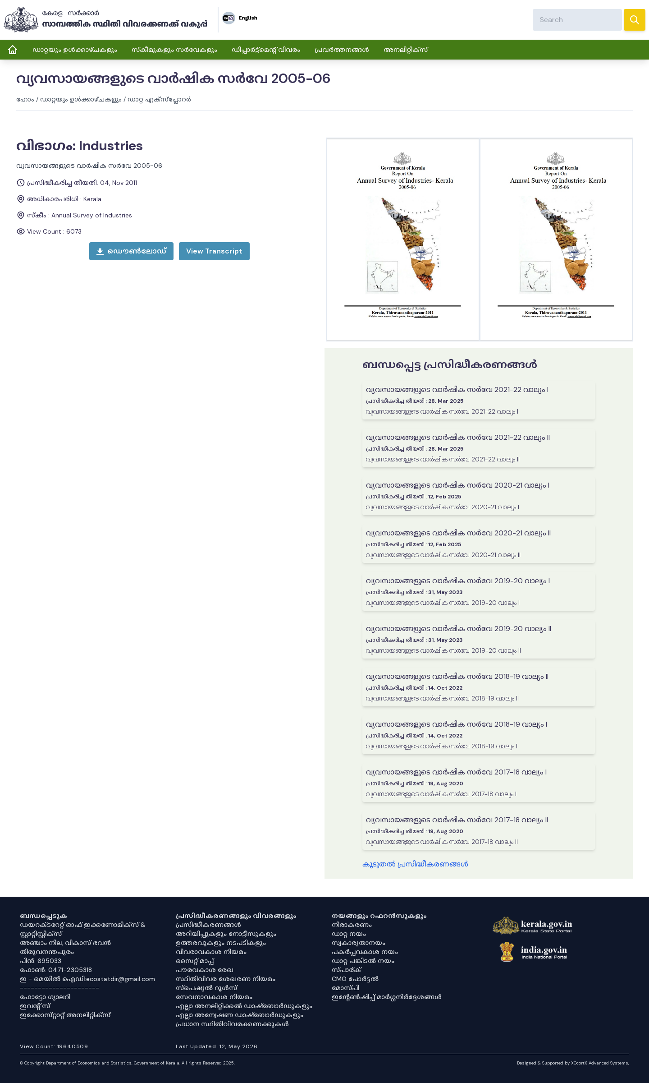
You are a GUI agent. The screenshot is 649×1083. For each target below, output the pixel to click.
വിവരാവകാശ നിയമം (211, 952)
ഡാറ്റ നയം (349, 934)
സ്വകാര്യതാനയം (358, 943)
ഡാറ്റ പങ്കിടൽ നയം (363, 961)
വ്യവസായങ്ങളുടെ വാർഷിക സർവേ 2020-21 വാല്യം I (457, 485)
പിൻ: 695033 (40, 961)
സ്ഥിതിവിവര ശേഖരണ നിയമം (225, 979)
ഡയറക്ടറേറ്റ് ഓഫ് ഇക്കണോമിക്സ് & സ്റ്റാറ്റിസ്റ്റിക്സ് (83, 929)
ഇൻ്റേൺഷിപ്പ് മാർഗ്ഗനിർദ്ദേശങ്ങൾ (387, 997)
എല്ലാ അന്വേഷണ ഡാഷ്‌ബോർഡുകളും (239, 1015)
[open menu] (214, 251)
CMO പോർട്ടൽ (355, 979)
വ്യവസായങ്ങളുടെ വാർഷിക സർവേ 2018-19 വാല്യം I (456, 724)
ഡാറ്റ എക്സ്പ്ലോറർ (159, 99)
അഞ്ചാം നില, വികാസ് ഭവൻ (65, 943)
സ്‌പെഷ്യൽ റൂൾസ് (206, 988)
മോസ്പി (345, 988)
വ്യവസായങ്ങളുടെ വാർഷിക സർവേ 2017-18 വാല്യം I (456, 772)
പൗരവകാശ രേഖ (204, 970)
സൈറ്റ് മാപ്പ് (195, 961)
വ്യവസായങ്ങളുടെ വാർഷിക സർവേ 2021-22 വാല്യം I (457, 389)
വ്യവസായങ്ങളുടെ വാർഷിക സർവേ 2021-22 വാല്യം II (458, 437)
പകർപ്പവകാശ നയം (365, 952)
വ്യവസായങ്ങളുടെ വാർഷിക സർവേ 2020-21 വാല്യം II (458, 533)
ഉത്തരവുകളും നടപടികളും (221, 943)
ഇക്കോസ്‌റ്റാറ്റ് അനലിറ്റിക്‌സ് (65, 1015)
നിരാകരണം (352, 925)
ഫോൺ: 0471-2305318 (56, 970)
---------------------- (59, 988)
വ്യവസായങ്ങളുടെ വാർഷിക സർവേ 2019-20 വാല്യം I (458, 580)
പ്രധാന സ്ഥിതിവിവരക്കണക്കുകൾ (232, 1024)
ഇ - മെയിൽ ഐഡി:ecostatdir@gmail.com (87, 979)
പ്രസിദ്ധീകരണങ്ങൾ (208, 925)
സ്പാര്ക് (346, 970)
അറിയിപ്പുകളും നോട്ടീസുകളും (226, 934)
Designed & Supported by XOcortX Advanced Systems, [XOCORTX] (573, 1063)
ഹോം (25, 99)
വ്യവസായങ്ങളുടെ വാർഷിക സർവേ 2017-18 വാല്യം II (457, 820)
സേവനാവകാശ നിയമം (214, 997)
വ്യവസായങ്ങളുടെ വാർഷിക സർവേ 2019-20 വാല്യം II (458, 628)
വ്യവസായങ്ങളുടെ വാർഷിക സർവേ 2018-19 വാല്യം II (457, 676)
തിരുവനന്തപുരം (47, 952)
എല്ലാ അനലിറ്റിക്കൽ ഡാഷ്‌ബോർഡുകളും (244, 1006)
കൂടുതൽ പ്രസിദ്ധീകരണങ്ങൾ (415, 864)
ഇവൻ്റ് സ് (35, 1006)
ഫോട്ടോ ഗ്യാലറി (45, 997)
